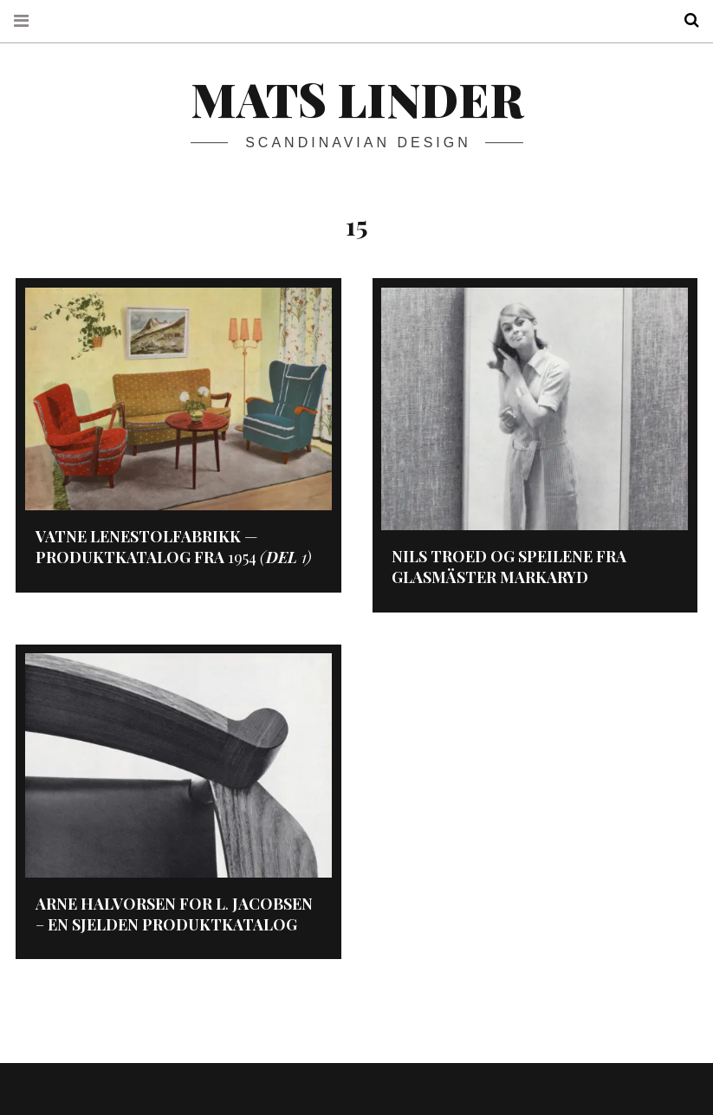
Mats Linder (357, 99)
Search (685, 20)
